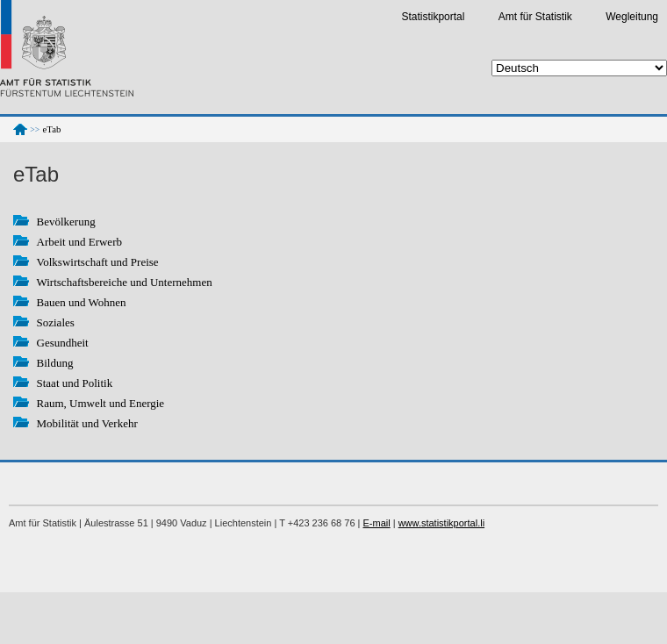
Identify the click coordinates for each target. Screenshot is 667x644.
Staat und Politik (75, 383)
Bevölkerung (66, 221)
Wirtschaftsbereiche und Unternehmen (124, 282)
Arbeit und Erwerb (79, 241)
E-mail (377, 523)
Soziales (56, 322)
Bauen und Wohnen (81, 302)
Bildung (55, 362)
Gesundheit (63, 342)
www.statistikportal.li (441, 523)
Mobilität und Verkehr (87, 423)
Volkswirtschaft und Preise (98, 261)
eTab (52, 129)
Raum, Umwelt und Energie (101, 403)
